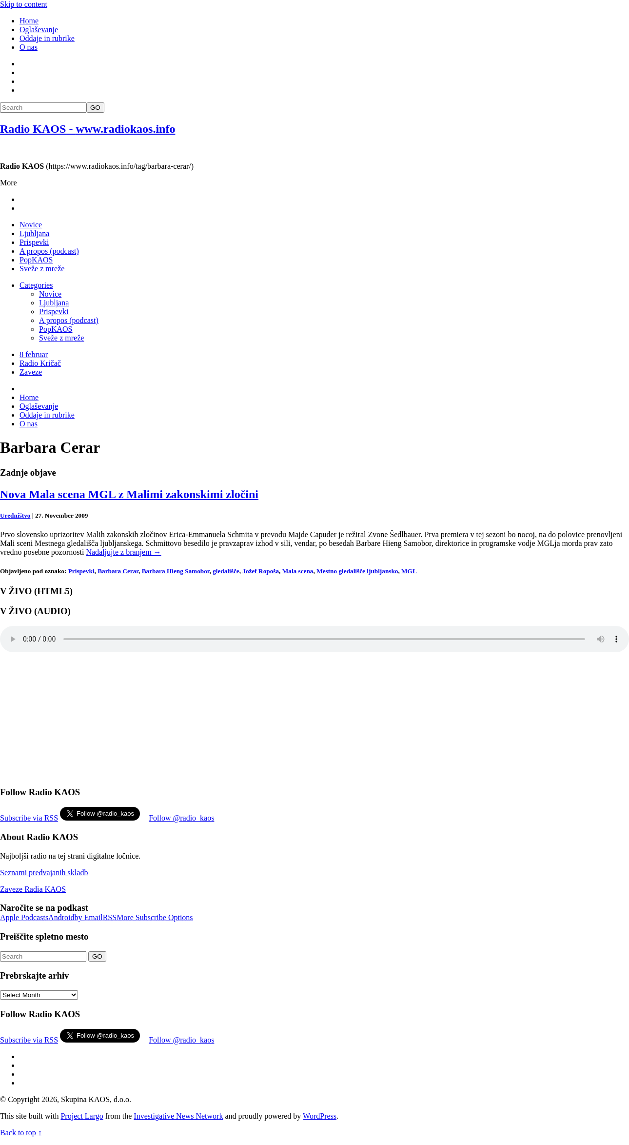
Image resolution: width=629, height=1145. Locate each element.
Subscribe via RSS (29, 818)
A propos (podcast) (49, 251)
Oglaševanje (39, 29)
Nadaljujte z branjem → (123, 552)
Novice (31, 225)
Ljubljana (34, 233)
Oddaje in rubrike (47, 38)
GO (95, 107)
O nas (29, 47)
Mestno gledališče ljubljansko (357, 571)
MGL (409, 571)
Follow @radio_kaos (181, 818)
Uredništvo (15, 515)
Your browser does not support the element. (314, 639)
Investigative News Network (178, 1116)
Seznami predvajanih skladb (44, 872)
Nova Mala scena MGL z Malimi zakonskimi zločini (129, 494)
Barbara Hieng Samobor (176, 571)
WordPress (319, 1116)
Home (29, 21)
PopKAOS (36, 260)
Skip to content (23, 4)
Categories (36, 285)
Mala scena (298, 571)
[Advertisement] (451, 119)
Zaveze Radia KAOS (33, 889)
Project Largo (81, 1116)
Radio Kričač (40, 363)
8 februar (34, 354)
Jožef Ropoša (260, 571)
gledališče (226, 571)
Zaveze (31, 372)
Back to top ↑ (21, 1132)
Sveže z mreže (42, 268)
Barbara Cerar (118, 571)
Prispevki (34, 242)
